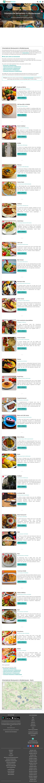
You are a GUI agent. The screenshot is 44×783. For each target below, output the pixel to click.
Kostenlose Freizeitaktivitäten (11, 759)
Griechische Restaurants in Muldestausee (12, 71)
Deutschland (11, 750)
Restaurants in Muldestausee (9, 65)
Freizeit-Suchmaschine (28, 78)
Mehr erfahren (22, 98)
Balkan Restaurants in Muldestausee (11, 70)
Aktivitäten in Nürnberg (33, 771)
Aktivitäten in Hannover (33, 769)
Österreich (11, 752)
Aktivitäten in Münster (33, 781)
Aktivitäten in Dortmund (33, 763)
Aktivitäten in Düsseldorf (33, 760)
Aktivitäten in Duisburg (33, 773)
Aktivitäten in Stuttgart (33, 758)
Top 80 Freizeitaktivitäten (11, 767)
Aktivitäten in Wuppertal (33, 776)
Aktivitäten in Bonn (33, 779)
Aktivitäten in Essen (33, 765)
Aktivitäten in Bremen (33, 766)
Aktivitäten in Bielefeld (33, 778)
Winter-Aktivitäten (11, 774)
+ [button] (3, 683)
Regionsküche (26, 53)
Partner (33, 719)
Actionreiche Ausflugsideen (11, 762)
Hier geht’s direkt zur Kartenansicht (11, 56)
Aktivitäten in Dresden (33, 768)
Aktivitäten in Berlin (33, 750)
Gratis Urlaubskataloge (33, 715)
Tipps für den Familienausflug (11, 765)
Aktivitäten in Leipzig (33, 761)
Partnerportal (33, 735)
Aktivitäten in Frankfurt (33, 756)
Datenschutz (33, 724)
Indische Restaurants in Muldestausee (11, 68)
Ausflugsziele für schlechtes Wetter (11, 760)
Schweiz (11, 753)
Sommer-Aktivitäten (11, 771)
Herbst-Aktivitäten (11, 773)
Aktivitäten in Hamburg (33, 752)
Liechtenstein (11, 755)
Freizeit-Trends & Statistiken (33, 729)
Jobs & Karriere (33, 725)
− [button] (3, 685)
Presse (33, 728)
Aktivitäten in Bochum (33, 774)
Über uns (33, 721)
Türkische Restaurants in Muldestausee (12, 67)
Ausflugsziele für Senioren (11, 764)
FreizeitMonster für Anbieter (33, 732)
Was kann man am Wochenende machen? (11, 757)
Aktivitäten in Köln (33, 755)
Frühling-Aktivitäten (11, 769)
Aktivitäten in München (33, 753)
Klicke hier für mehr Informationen (11, 731)
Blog (33, 717)
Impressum (33, 722)
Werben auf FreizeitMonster (33, 733)
